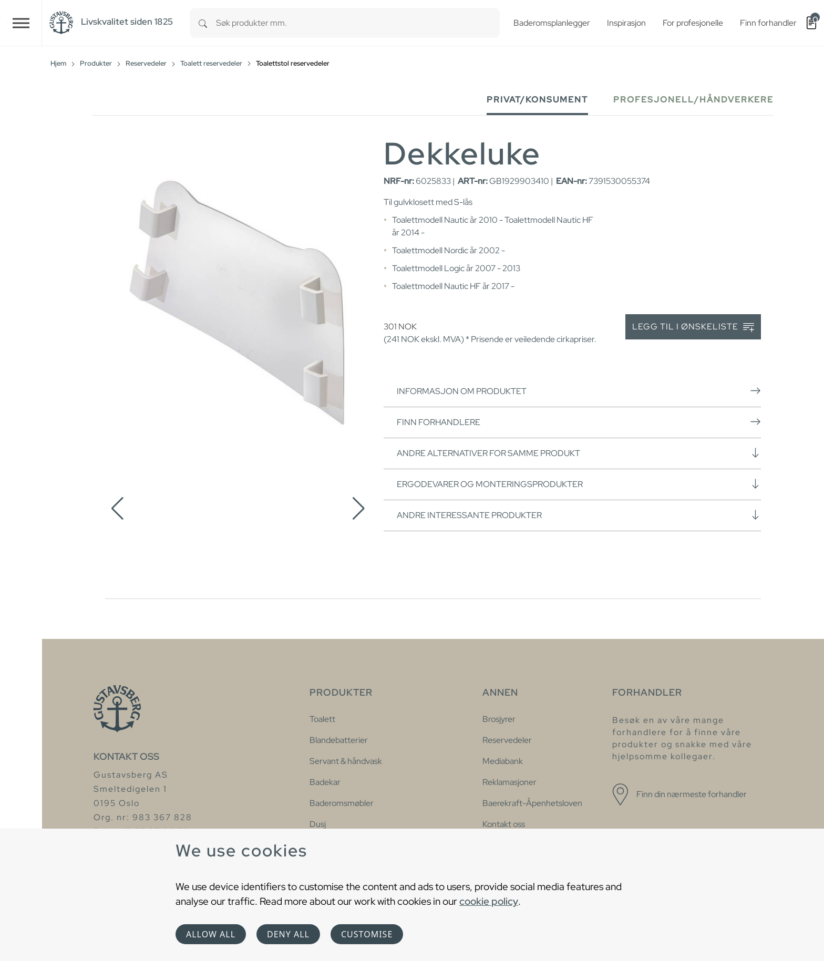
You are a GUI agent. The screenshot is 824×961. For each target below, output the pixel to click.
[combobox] (358, 23)
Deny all (288, 934)
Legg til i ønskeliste (693, 327)
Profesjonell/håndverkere (693, 99)
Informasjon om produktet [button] (579, 391)
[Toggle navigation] (21, 23)
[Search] (203, 23)
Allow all (210, 934)
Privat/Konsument (537, 99)
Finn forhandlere (579, 422)
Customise (367, 934)
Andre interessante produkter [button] (579, 515)
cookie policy (488, 901)
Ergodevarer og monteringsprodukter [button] (579, 484)
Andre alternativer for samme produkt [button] (579, 453)
